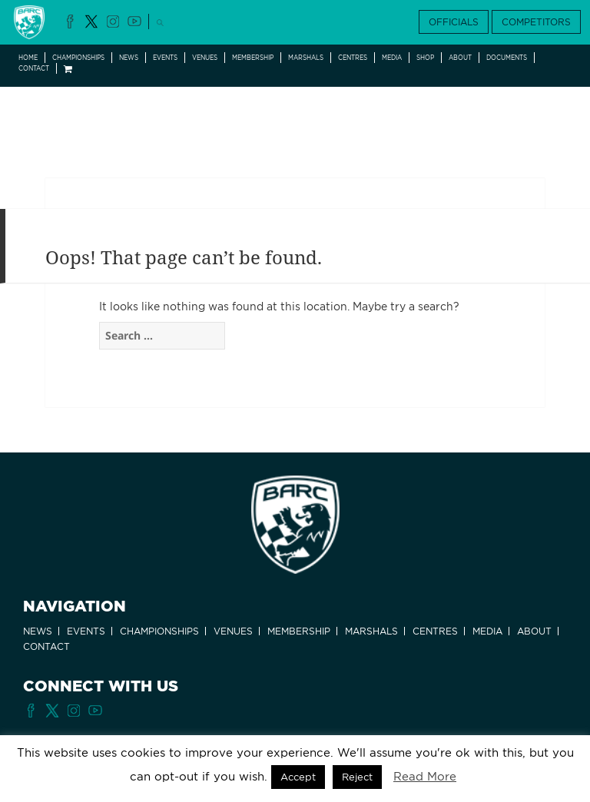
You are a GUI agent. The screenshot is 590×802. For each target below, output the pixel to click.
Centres (352, 57)
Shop (425, 57)
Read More (424, 777)
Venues (204, 57)
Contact (33, 68)
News (128, 57)
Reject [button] (357, 777)
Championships (78, 57)
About (460, 57)
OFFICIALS (454, 22)
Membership (252, 57)
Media (392, 57)
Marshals (305, 57)
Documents (506, 57)
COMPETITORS (536, 22)
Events (165, 57)
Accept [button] (298, 777)
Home (28, 57)
